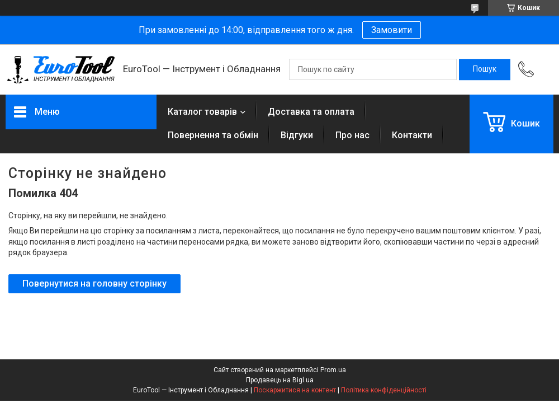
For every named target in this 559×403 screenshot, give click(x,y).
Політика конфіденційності (384, 390)
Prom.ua (333, 370)
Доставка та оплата (311, 111)
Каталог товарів (202, 111)
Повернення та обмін (213, 135)
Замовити (391, 30)
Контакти (412, 135)
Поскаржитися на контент (295, 390)
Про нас (352, 135)
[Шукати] (484, 69)
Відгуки (297, 135)
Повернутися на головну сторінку (94, 283)
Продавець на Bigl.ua (280, 380)
